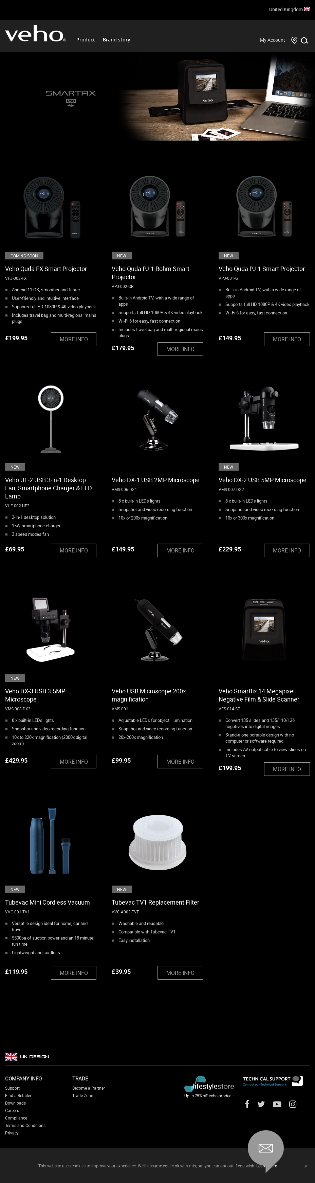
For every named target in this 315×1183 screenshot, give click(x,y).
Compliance (16, 1118)
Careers (12, 1110)
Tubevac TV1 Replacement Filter (155, 902)
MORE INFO (74, 339)
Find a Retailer (18, 1095)
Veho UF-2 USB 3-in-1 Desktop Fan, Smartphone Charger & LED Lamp (48, 488)
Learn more (266, 1165)
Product (85, 39)
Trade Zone (82, 1095)
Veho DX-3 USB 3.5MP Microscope (35, 695)
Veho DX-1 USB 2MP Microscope (156, 480)
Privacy (12, 1132)
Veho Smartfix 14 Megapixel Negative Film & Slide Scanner (259, 695)
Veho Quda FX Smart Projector (46, 269)
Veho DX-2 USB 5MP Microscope (263, 480)
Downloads (15, 1103)
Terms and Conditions (25, 1125)
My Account (272, 40)
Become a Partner (88, 1088)
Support (12, 1088)
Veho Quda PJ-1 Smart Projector (262, 269)
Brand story (116, 39)
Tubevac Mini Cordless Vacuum (47, 902)
